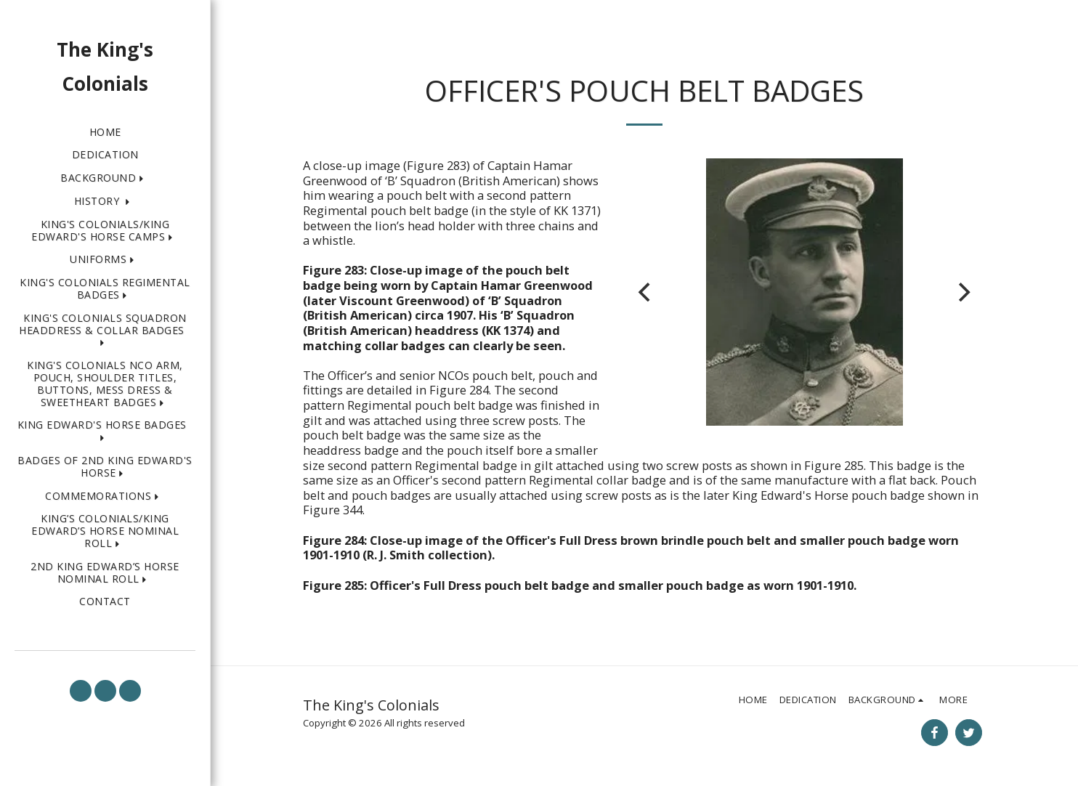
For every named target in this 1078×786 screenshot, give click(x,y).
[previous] (646, 292)
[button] (105, 178)
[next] (962, 292)
